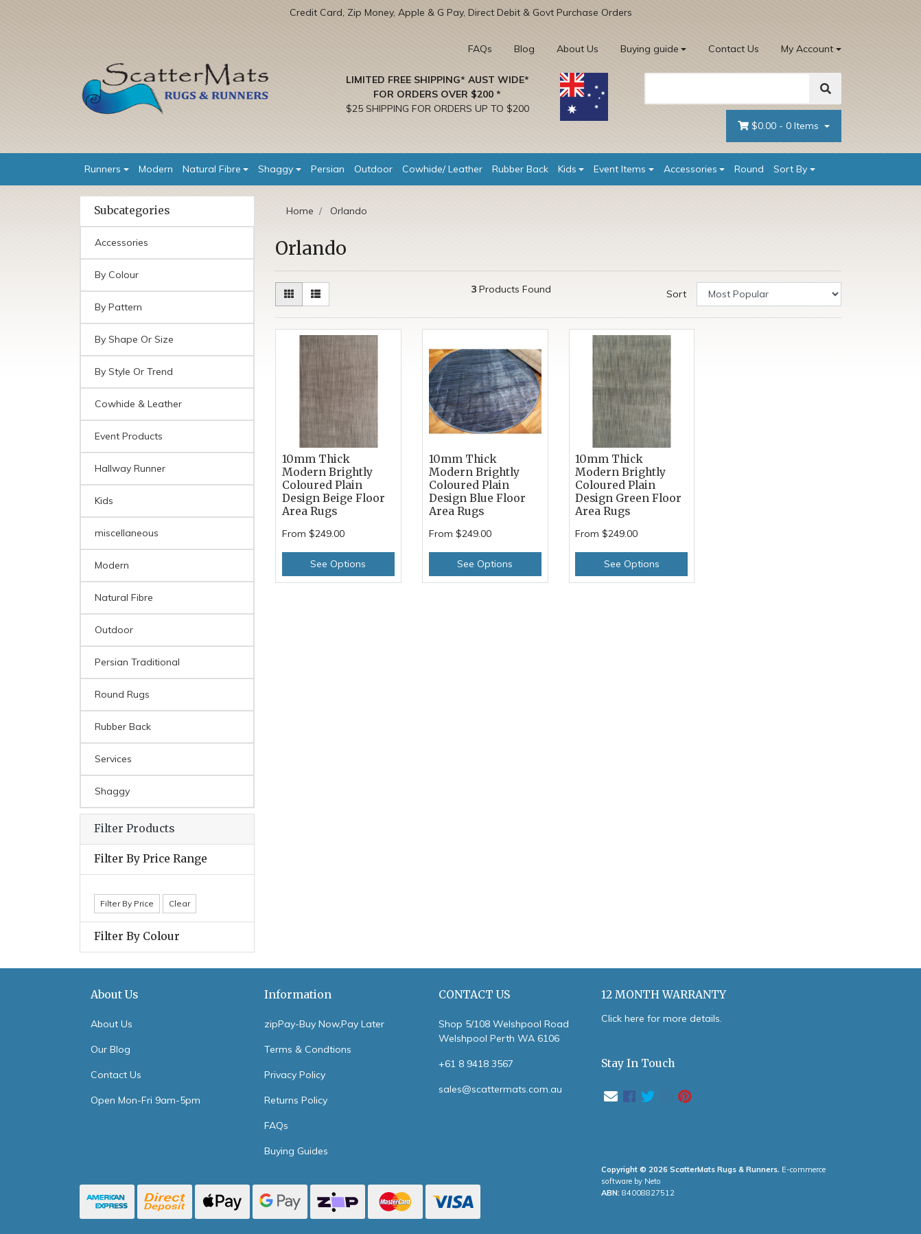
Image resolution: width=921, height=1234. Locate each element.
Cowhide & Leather (138, 404)
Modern (156, 169)
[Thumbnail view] (289, 294)
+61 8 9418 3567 (476, 1064)
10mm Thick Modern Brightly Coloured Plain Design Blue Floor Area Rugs (477, 485)
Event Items (620, 169)
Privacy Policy (294, 1075)
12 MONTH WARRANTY (663, 994)
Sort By (790, 169)
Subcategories (132, 211)
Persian (328, 169)
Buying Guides (296, 1151)
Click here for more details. (661, 1018)
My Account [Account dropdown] (807, 49)
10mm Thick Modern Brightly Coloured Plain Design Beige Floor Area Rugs (333, 485)
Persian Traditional (137, 662)
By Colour (117, 274)
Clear (179, 903)
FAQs (480, 49)
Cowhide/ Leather (442, 169)
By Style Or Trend (134, 371)
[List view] (315, 294)
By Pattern (118, 307)
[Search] (727, 88)
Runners (102, 169)
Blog (524, 49)
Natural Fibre (212, 169)
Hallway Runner (130, 468)
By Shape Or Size (134, 339)
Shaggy (275, 169)
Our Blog (110, 1049)
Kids (567, 169)
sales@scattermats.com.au (500, 1089)
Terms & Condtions (307, 1049)
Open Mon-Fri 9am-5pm (145, 1100)
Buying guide (649, 49)
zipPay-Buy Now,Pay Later (324, 1024)
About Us (577, 49)
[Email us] (611, 1096)
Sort (676, 294)
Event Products (129, 436)
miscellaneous (127, 533)
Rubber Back (520, 169)
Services (113, 759)
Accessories (690, 169)
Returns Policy (295, 1100)
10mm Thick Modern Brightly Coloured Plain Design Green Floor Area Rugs (628, 485)
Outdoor (373, 169)
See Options (338, 564)
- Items (779, 126)
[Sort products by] (769, 294)
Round (749, 169)
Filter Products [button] (134, 829)
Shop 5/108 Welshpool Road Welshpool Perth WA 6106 (504, 1031)
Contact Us (733, 49)
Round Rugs (122, 694)
